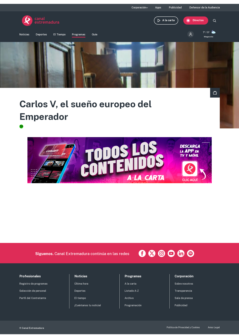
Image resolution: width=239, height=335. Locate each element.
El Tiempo (59, 34)
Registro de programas (33, 284)
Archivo (129, 298)
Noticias (24, 34)
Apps (158, 7)
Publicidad (175, 7)
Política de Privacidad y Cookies (183, 328)
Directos (200, 20)
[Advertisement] (116, 221)
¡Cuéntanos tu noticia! (87, 306)
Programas (78, 34)
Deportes (41, 34)
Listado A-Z (132, 291)
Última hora (81, 284)
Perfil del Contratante (32, 298)
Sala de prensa (184, 298)
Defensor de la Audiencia (204, 7)
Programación (133, 306)
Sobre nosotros (184, 284)
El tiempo (80, 298)
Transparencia (183, 291)
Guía (94, 34)
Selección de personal (32, 291)
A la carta (171, 20)
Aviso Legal (214, 328)
